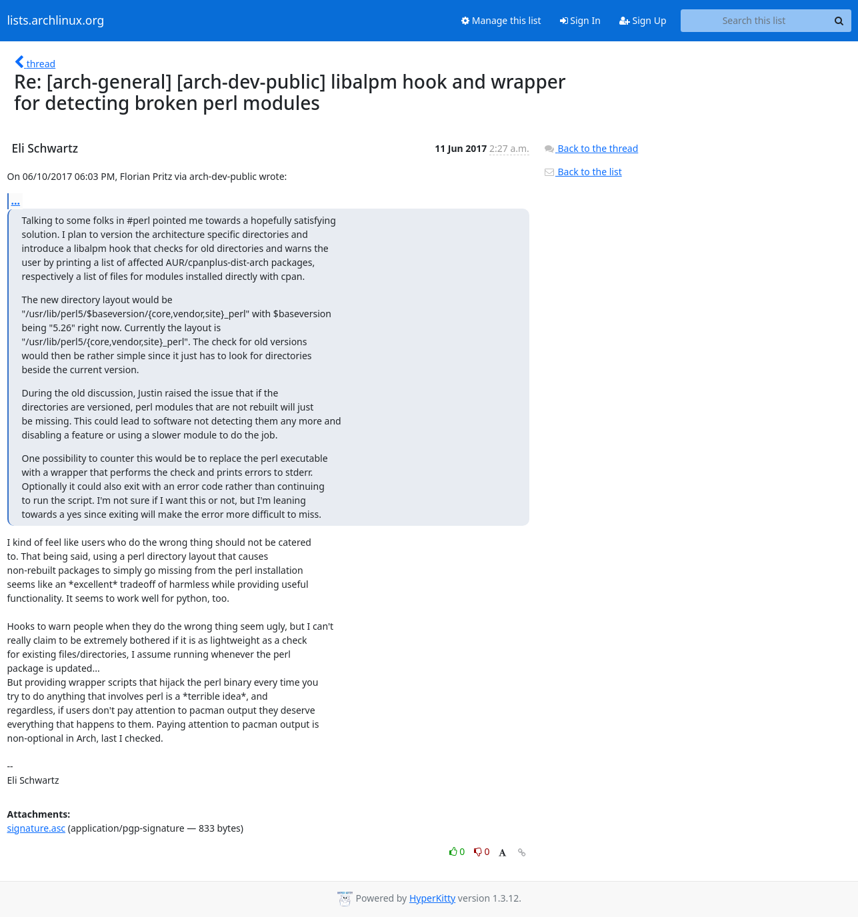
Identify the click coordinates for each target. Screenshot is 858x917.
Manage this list (501, 20)
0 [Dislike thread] (482, 851)
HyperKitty (432, 898)
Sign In (580, 20)
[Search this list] (754, 20)
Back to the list (582, 171)
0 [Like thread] (458, 851)
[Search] (839, 20)
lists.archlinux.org (56, 21)
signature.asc (36, 828)
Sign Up (643, 20)
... (16, 200)
